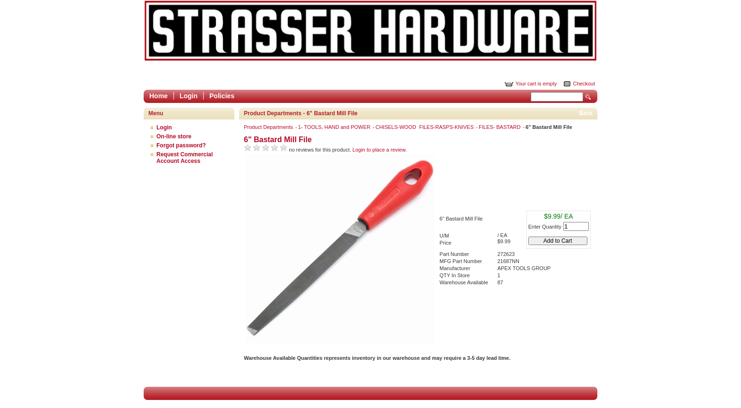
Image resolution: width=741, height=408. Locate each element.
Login (189, 96)
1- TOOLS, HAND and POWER (335, 127)
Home (158, 96)
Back (586, 113)
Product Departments (269, 127)
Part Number (454, 254)
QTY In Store (454, 275)
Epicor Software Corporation (370, 30)
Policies (221, 96)
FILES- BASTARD (500, 127)
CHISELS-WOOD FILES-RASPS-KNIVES (425, 127)
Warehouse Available (463, 282)
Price (445, 243)
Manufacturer (454, 268)
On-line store (173, 136)
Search (588, 97)
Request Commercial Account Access (184, 157)
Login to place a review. (380, 150)
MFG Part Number (460, 261)
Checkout (584, 83)
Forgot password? (181, 145)
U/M (444, 235)
